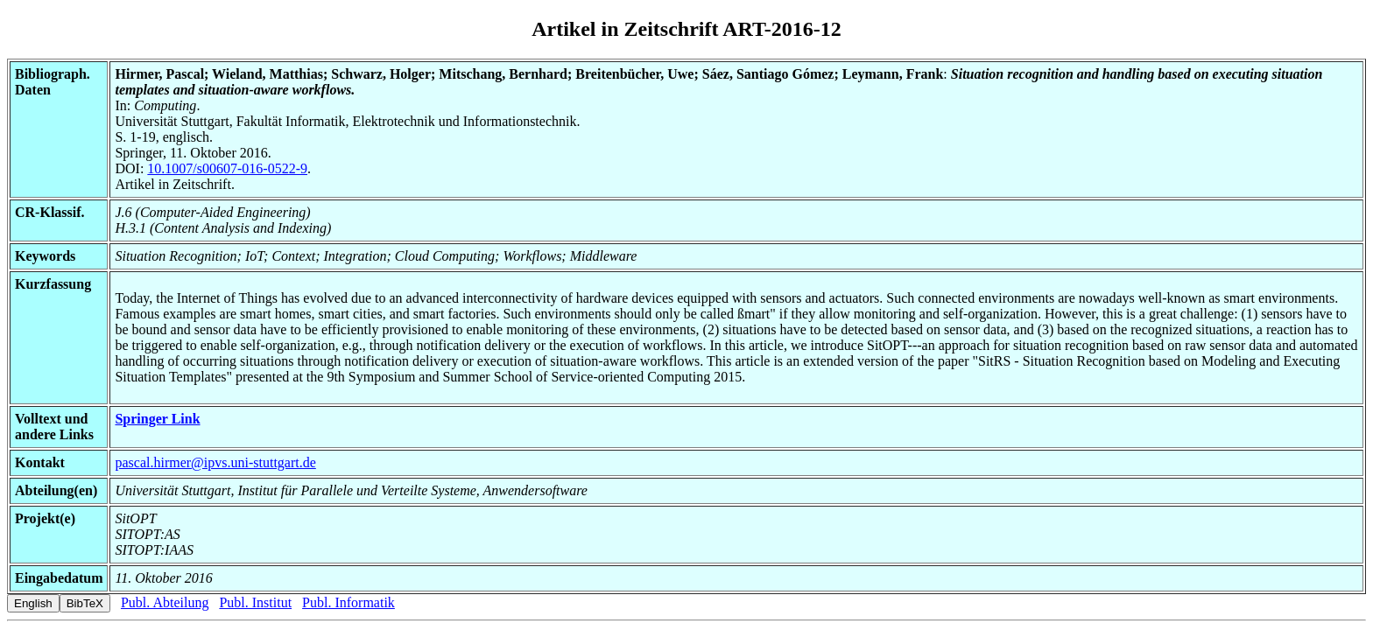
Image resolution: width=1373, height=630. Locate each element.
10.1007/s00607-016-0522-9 (227, 168)
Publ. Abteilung (164, 602)
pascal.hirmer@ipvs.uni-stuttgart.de (215, 462)
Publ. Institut (255, 602)
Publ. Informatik (348, 602)
